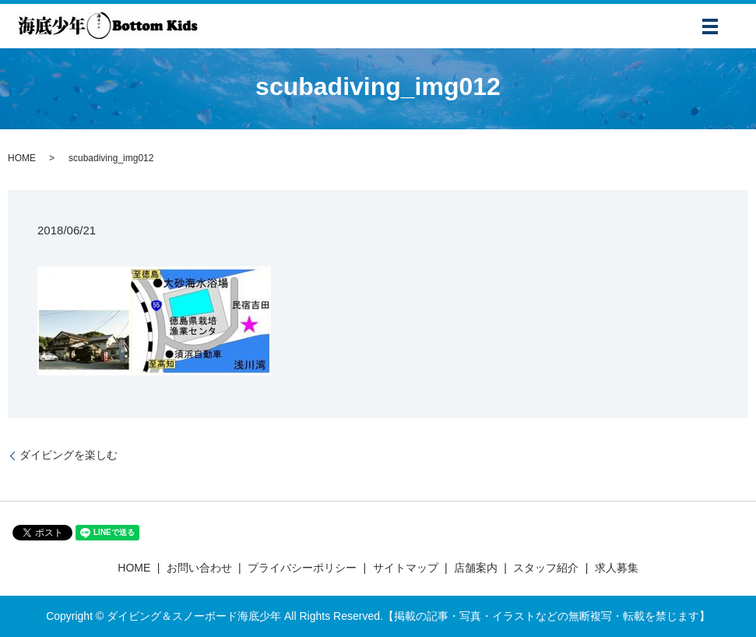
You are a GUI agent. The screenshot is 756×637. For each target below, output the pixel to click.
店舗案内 (476, 567)
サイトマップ (405, 567)
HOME (22, 158)
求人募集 (616, 567)
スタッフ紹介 (545, 567)
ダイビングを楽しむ (68, 455)
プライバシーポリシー (302, 567)
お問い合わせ (199, 567)
